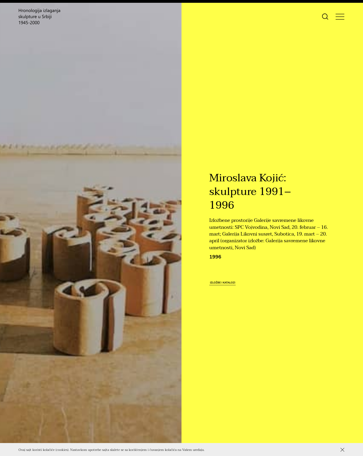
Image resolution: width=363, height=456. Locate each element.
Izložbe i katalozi (222, 282)
